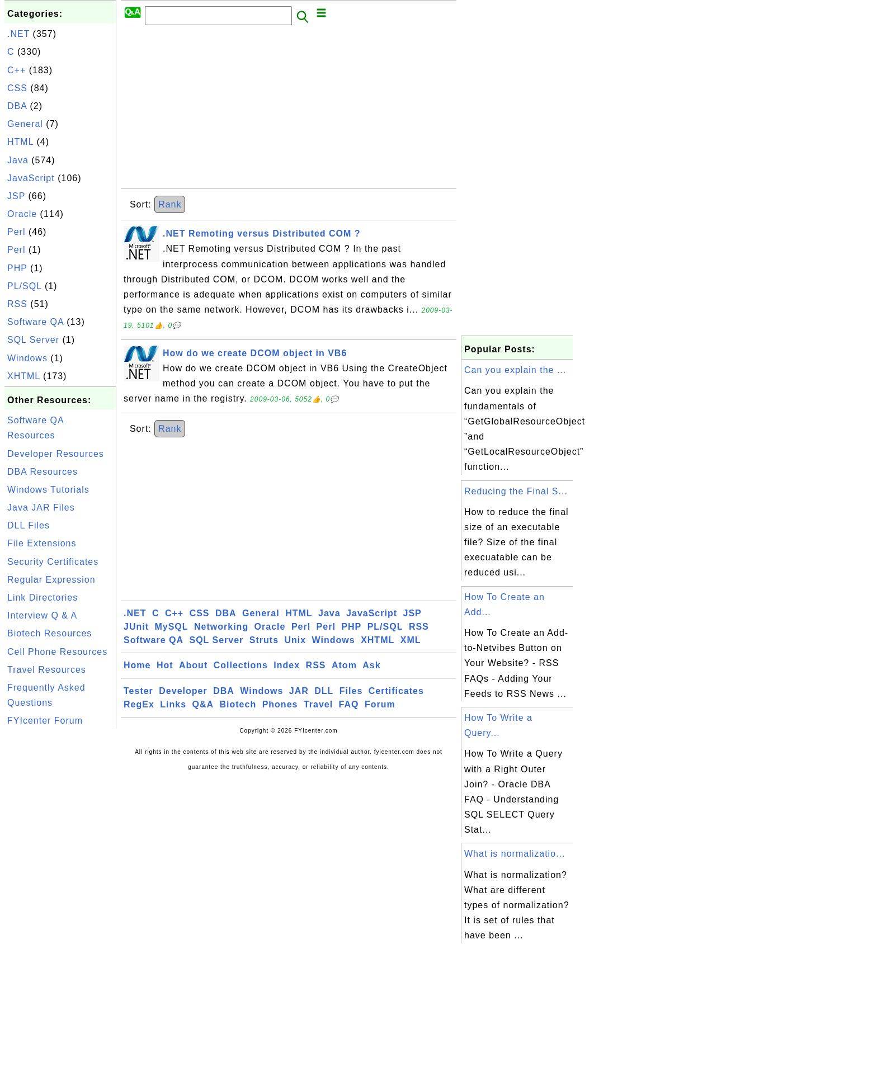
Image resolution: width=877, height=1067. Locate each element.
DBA (17, 106)
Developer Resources (55, 454)
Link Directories (42, 597)
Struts (264, 640)
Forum (380, 704)
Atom (344, 665)
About (193, 665)
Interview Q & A (42, 615)
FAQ (349, 704)
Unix (295, 640)
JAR (299, 691)
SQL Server (33, 339)
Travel (318, 704)
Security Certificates (52, 561)
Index (287, 665)
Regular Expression (51, 579)
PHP (17, 268)
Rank (169, 204)
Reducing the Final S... (516, 491)
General (25, 124)
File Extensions (42, 543)
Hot (165, 665)
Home (137, 665)
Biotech (238, 704)
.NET (18, 34)
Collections (241, 665)
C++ (16, 70)
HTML (20, 142)
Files (351, 691)
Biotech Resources (49, 633)
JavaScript (31, 178)
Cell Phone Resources (57, 652)
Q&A (203, 704)
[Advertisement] (60, 899)
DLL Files (28, 525)
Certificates (396, 691)
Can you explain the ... (515, 370)
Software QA (35, 322)
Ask (371, 665)
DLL (323, 691)
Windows (27, 358)
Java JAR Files (41, 507)
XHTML (23, 376)
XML (410, 640)
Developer (183, 691)
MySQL (171, 626)
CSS (17, 88)
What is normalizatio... (514, 853)
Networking (221, 626)
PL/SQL (24, 286)
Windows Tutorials (48, 489)
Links (173, 704)
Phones (280, 704)
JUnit (136, 626)
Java (18, 160)
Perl (16, 232)
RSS (17, 304)
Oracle (22, 214)
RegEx (139, 704)
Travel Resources (46, 669)
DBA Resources (42, 471)
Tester (138, 691)
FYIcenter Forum (45, 720)
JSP (16, 196)
